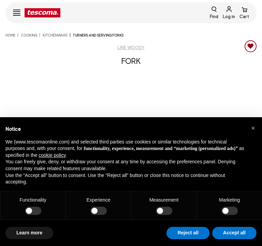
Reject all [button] (187, 232)
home (10, 35)
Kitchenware (55, 35)
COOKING (29, 35)
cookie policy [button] (52, 155)
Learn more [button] (29, 232)
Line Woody (131, 47)
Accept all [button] (234, 232)
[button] (253, 128)
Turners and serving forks (98, 35)
